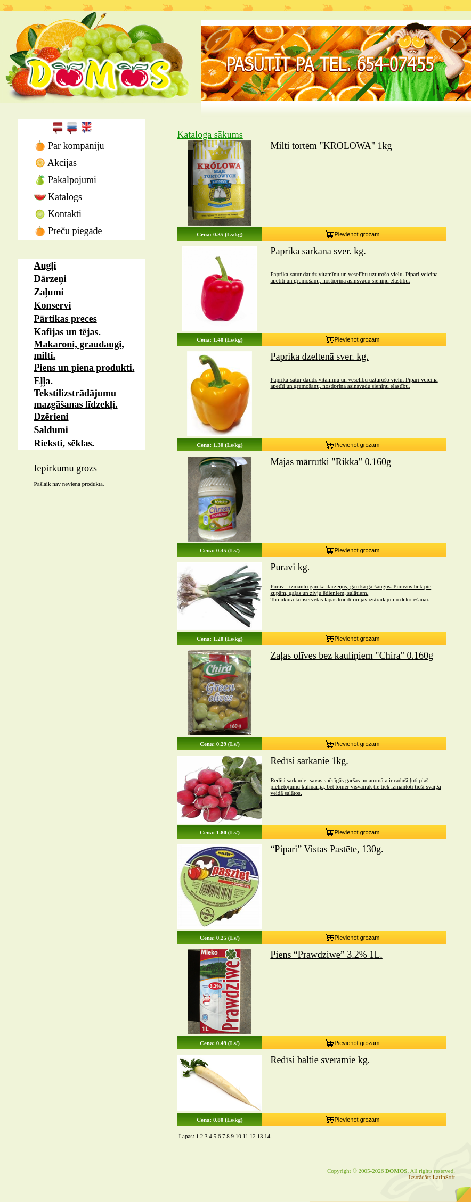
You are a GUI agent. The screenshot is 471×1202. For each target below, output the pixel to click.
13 (260, 1136)
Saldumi (51, 430)
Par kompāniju (69, 145)
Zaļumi (49, 292)
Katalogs (58, 197)
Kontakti (58, 214)
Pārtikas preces (65, 318)
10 (238, 1136)
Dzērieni (51, 416)
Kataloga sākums (209, 134)
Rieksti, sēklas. (64, 443)
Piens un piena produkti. (84, 367)
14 (267, 1136)
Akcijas (55, 162)
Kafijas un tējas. (67, 332)
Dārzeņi (50, 278)
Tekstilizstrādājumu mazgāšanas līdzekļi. (76, 399)
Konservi (52, 305)
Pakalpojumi (65, 180)
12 (253, 1136)
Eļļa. (43, 381)
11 (245, 1136)
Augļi (45, 265)
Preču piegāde (68, 231)
